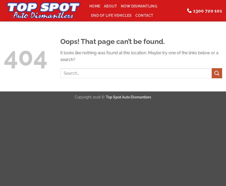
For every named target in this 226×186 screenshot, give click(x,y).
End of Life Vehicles (111, 15)
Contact (144, 15)
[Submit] (217, 73)
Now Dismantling (139, 6)
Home (94, 6)
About (110, 6)
